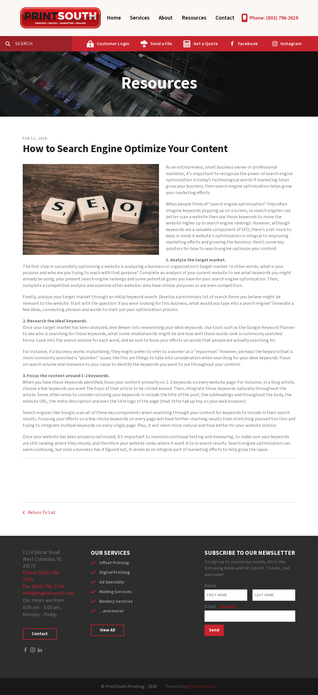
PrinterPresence (202, 686)
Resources (194, 18)
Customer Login (113, 44)
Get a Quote (205, 44)
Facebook (248, 44)
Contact (225, 18)
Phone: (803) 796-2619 (274, 18)
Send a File (161, 44)
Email (210, 606)
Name (210, 586)
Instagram (291, 44)
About (166, 18)
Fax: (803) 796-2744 (43, 586)
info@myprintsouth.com (48, 593)
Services (140, 18)
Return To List (41, 512)
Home (114, 18)
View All (107, 630)
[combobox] (43, 43)
